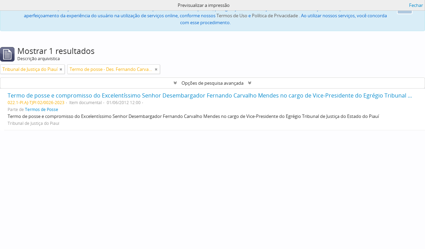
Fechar (416, 5)
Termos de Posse (41, 109)
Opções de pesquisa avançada (212, 83)
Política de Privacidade (275, 15)
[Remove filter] (61, 69)
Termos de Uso (231, 15)
